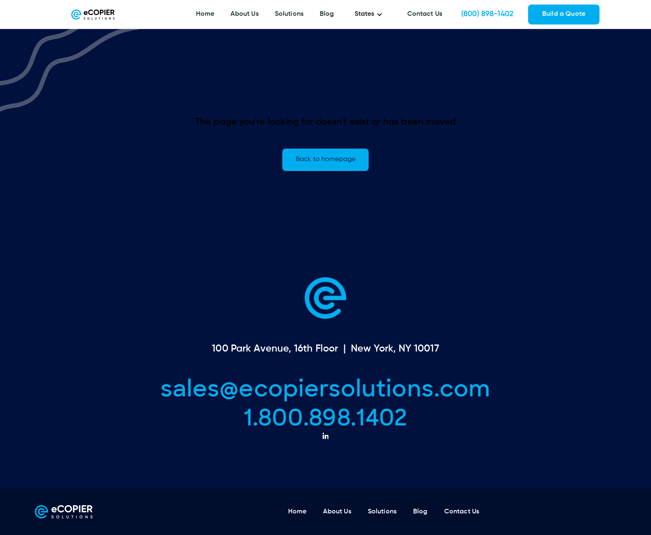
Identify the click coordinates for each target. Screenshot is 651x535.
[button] (370, 14)
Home (205, 14)
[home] (93, 14)
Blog (327, 14)
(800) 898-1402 (487, 14)
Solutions (289, 14)
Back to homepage (325, 159)
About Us (244, 14)
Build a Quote (563, 14)
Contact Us (425, 14)
